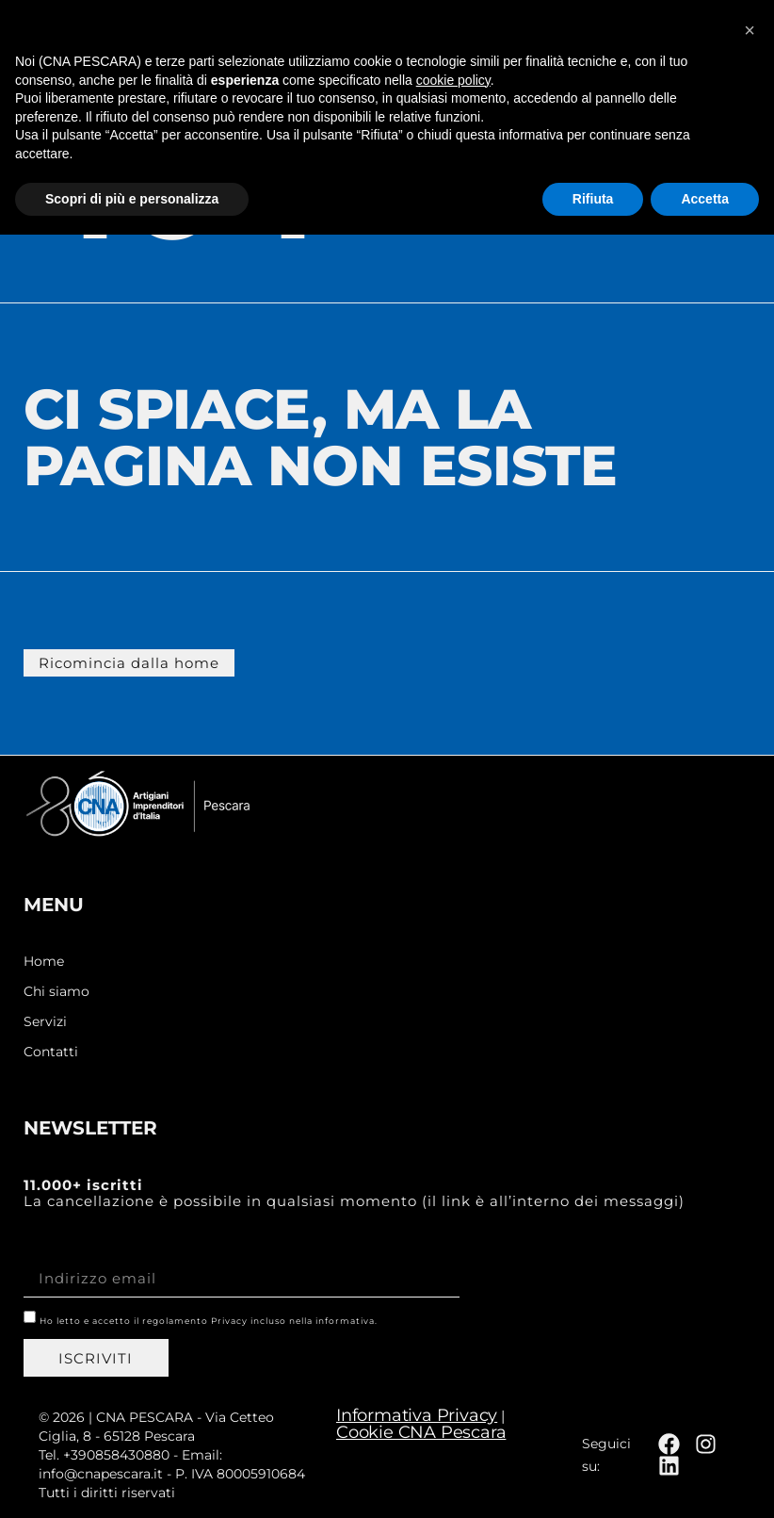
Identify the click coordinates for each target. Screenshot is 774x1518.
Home (44, 962)
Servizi (45, 1022)
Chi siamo (56, 992)
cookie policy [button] (453, 1362)
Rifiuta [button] (593, 1481)
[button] (732, 34)
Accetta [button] (705, 1481)
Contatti (51, 1052)
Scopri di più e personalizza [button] (131, 1481)
